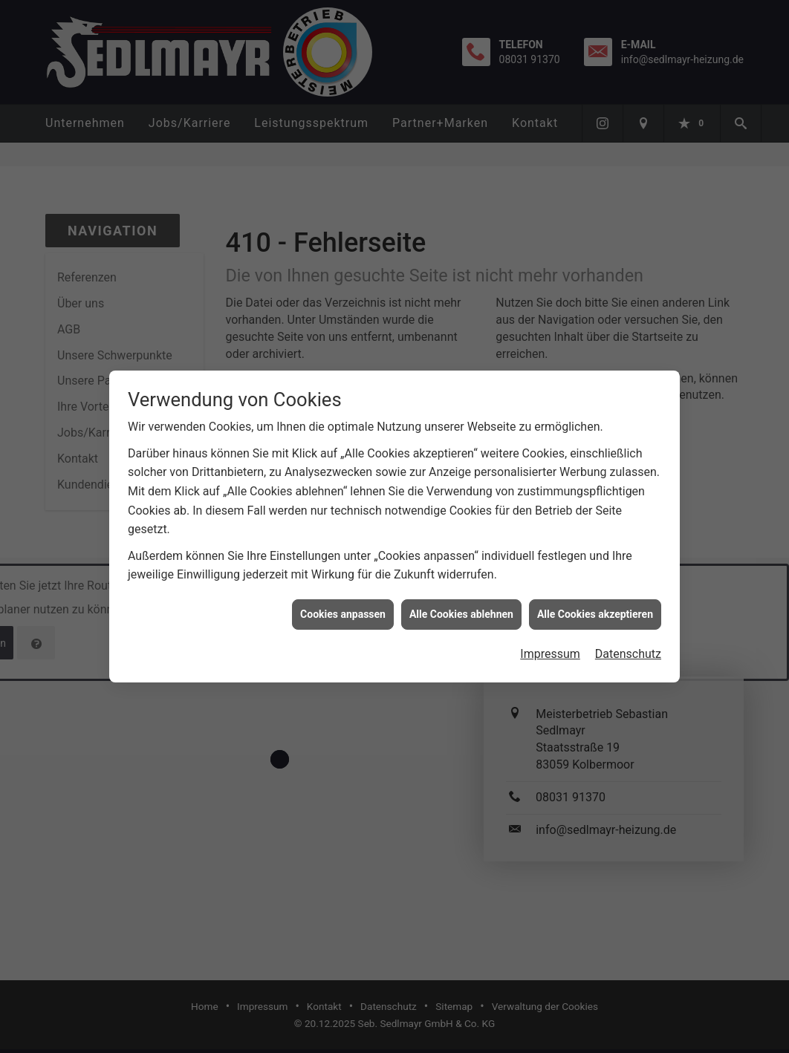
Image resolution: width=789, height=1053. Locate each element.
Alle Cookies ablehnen (461, 604)
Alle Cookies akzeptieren (595, 604)
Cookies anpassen (343, 604)
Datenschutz (628, 644)
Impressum (550, 644)
